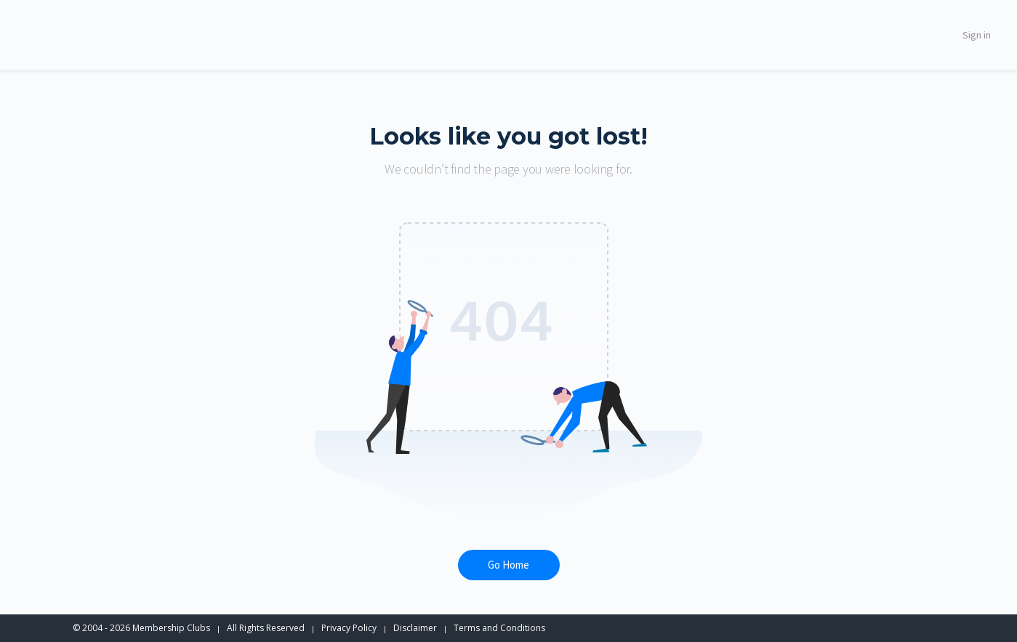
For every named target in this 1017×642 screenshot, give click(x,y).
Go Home (508, 565)
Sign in (976, 34)
